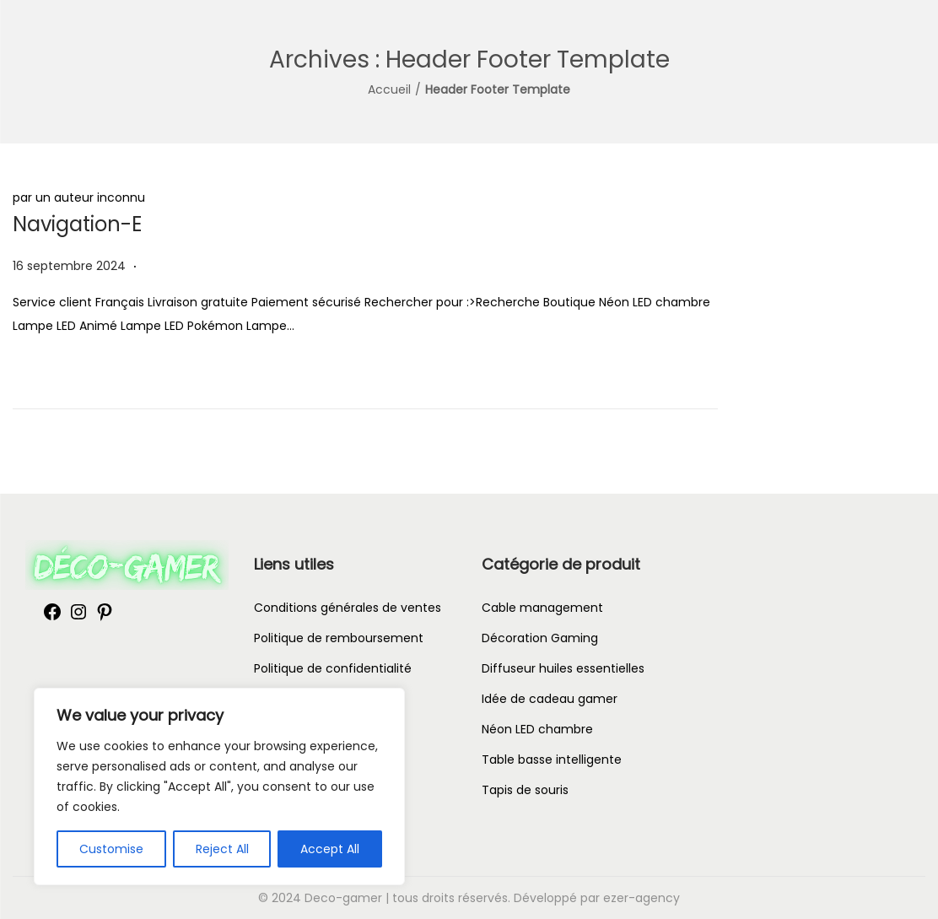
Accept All (329, 849)
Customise (111, 849)
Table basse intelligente (552, 759)
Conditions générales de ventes (347, 607)
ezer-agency (641, 897)
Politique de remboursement (338, 638)
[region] (219, 786)
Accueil (389, 89)
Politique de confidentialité (333, 668)
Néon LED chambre (537, 729)
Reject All (222, 849)
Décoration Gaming (540, 638)
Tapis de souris (525, 789)
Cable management (542, 607)
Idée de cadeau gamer (549, 698)
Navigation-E (77, 224)
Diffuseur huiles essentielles (563, 668)
